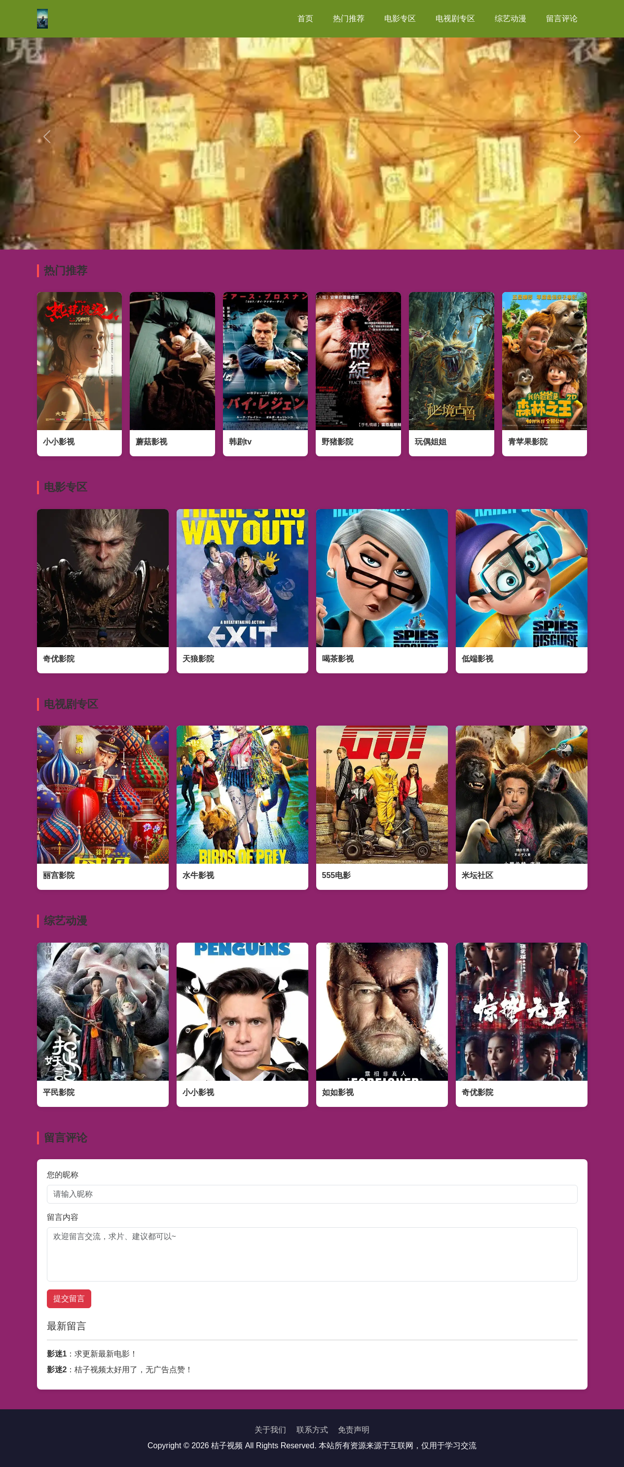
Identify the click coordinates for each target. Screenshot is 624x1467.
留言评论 (562, 18)
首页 (305, 18)
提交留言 (69, 1298)
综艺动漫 (510, 18)
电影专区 (400, 18)
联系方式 (312, 1430)
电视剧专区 (455, 18)
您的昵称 (62, 1175)
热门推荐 (349, 18)
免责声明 (353, 1430)
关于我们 (270, 1430)
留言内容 (62, 1217)
